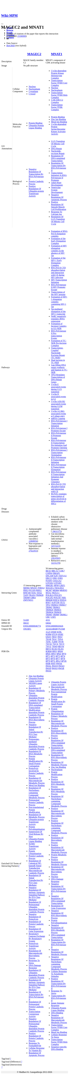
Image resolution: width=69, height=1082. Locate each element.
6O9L (59, 632)
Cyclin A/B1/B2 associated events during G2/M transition (58, 405)
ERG (55, 578)
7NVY (61, 644)
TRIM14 (54, 605)
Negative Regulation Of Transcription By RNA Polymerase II (36, 174)
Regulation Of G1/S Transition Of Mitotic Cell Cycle (58, 220)
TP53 (48, 605)
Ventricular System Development (57, 189)
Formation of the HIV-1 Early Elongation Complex (58, 261)
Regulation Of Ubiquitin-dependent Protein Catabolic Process (36, 974)
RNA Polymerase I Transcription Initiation (59, 423)
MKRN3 (63, 590)
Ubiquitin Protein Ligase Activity (36, 679)
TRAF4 (32, 595)
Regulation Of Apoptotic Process (36, 1054)
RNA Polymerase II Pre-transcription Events (58, 334)
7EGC (54, 639)
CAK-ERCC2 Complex (57, 101)
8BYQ (48, 649)
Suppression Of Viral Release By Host (36, 834)
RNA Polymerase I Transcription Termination (59, 452)
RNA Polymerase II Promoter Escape (58, 435)
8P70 (64, 654)
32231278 (55, 563)
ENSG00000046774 (32, 626)
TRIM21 (56, 607)
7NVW (49, 644)
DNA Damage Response (35, 966)
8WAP (48, 668)
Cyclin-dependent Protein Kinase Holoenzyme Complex (58, 74)
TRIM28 (39, 595)
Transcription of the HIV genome (58, 293)
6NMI (53, 632)
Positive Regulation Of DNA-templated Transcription (58, 741)
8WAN (55, 666)
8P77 (58, 659)
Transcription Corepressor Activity (34, 1014)
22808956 (33, 541)
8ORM (49, 651)
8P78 (63, 659)
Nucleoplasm (34, 89)
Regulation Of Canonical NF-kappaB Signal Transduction (35, 864)
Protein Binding (35, 123)
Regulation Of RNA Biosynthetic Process (37, 719)
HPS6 (56, 585)
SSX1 (33, 593)
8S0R (48, 663)
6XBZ (60, 634)
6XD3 (48, 637)
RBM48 (49, 600)
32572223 (55, 546)
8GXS (60, 649)
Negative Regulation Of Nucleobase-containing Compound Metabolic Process (59, 963)
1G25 (48, 632)
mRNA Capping (58, 418)
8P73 (58, 656)
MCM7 (49, 590)
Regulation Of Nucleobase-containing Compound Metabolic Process (37, 793)
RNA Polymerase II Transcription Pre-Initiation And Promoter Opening (59, 444)
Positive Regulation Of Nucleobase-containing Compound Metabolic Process (59, 827)
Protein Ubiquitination (35, 852)
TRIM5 (49, 614)
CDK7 (62, 571)
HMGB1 (49, 585)
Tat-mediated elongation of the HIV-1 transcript (58, 311)
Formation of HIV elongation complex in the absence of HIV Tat (59, 251)
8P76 (53, 659)
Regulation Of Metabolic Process (37, 815)
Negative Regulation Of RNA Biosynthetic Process (59, 914)
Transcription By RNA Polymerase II (58, 998)
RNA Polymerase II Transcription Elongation (58, 467)
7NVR (61, 641)
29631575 (56, 531)
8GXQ (55, 649)
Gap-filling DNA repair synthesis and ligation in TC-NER (59, 368)
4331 (48, 620)
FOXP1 (49, 580)
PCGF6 (32, 590)
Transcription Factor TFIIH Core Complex (59, 82)
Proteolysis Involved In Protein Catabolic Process (36, 772)
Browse (9, 30)
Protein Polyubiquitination (37, 828)
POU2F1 (58, 595)
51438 (26, 620)
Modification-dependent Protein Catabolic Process (36, 712)
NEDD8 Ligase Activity (35, 684)
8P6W (60, 651)
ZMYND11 (28, 600)
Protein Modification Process (56, 774)
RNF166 (27, 593)
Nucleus (32, 86)
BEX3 (48, 571)
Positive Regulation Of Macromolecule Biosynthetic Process (58, 813)
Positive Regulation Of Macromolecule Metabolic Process (59, 848)
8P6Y (53, 654)
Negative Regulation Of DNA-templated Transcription (58, 899)
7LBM (54, 641)
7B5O (54, 637)
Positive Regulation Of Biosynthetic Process (57, 839)
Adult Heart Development (57, 183)
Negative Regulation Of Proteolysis (35, 916)
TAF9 (25, 595)
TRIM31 (57, 610)
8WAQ (55, 668)
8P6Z (58, 654)
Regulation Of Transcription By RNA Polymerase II (58, 167)
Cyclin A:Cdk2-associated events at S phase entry (58, 413)
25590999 (21, 36)
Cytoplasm (33, 91)
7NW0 (55, 646)
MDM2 (26, 588)
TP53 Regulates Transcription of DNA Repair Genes (58, 378)
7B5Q (59, 637)
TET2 (62, 602)
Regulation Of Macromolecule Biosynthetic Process (35, 954)
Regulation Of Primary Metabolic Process (37, 690)
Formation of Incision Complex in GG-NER (58, 326)
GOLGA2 (57, 580)
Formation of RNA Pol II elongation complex (59, 233)
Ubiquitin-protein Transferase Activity (36, 821)
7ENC (48, 641)
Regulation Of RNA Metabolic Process (35, 753)
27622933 (33, 551)
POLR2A (50, 595)
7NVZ (48, 646)
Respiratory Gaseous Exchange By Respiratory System (37, 937)
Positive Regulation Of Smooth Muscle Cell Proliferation (58, 205)
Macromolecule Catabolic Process (36, 871)
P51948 (61, 629)
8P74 (63, 656)
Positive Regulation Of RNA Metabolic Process (58, 783)
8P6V (54, 651)
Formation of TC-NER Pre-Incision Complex (58, 343)
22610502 (55, 558)
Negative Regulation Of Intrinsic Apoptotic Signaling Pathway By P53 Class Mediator (37, 893)
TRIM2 (49, 607)
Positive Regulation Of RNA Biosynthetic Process (59, 732)
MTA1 (48, 593)
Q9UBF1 (27, 629)
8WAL (48, 666)
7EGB (48, 639)
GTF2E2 (49, 583)
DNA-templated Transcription (58, 936)
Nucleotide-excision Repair (58, 152)
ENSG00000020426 (54, 626)
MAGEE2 (59, 588)
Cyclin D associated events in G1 (58, 396)
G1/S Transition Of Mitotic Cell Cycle (58, 143)
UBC (48, 617)
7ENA (60, 639)
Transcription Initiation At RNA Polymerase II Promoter (59, 176)
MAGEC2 (34, 54)
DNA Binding (57, 1013)
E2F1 (56, 576)
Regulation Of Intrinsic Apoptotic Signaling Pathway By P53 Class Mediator (37, 985)
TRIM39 (57, 612)
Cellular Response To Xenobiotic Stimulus (59, 973)
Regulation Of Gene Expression (36, 930)
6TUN (54, 634)
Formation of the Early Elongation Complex (58, 241)
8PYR (63, 661)
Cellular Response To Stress (59, 1035)
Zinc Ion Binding (58, 119)
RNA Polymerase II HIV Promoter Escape (58, 287)
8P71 (48, 656)
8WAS (48, 671)
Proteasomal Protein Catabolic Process (36, 802)
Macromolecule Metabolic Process (59, 688)
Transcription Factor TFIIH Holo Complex (59, 95)
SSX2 (39, 593)
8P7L (53, 661)
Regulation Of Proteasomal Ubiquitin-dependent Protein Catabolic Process (36, 907)
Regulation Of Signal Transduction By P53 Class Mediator (36, 880)
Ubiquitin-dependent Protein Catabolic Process (36, 697)
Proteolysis (33, 943)
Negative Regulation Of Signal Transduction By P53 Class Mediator (36, 730)
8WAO (61, 666)
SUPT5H (55, 602)
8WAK (59, 663)
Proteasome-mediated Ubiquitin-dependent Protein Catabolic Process (36, 744)
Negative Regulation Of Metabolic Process (59, 952)
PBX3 (26, 590)
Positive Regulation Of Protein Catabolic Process (36, 1037)
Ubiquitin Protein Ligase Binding (36, 126)
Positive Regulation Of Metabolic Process (59, 862)
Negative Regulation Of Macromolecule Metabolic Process (59, 1019)
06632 (26, 623)
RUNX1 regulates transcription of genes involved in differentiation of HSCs (59, 499)
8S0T (53, 663)
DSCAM (49, 576)
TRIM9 (56, 614)
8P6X (48, 654)
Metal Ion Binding (59, 122)
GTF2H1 (58, 583)
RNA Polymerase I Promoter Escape (59, 429)
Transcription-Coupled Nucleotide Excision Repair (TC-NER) (58, 353)
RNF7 (48, 602)
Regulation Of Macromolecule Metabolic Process (37, 780)
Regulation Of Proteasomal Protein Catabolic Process (36, 1005)
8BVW (61, 646)
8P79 (48, 661)
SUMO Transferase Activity (34, 846)
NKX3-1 (55, 593)
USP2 (53, 617)
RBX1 (39, 590)
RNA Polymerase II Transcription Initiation (58, 459)
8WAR (61, 668)
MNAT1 (56, 54)
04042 (48, 623)
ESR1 (60, 578)
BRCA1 (55, 571)
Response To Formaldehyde (35, 1044)
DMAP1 (56, 573)
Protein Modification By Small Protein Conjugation (36, 762)
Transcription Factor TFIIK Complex (57, 107)
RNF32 (56, 600)
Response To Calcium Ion (56, 213)
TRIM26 (49, 610)
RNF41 (63, 600)
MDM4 (56, 590)
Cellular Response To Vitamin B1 (36, 1049)
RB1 (64, 597)
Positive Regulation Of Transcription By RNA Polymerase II (58, 984)
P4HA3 (41, 588)
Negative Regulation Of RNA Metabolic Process (58, 929)
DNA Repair (56, 148)
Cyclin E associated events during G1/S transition (58, 388)
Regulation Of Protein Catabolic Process (36, 924)
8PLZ (58, 661)
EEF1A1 (63, 576)
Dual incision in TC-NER (58, 361)
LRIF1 (62, 585)
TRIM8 (26, 597)
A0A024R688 (52, 629)
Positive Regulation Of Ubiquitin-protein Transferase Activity (36, 191)
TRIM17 (62, 605)
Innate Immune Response (57, 1004)
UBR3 (33, 597)
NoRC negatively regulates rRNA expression (58, 318)
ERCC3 (49, 578)
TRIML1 (63, 614)
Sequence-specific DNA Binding (59, 1048)
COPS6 (49, 573)
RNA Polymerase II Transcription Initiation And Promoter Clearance (58, 477)
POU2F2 (49, 597)
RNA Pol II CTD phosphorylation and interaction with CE (58, 488)
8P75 (48, 659)
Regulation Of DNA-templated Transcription (58, 158)
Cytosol (32, 94)
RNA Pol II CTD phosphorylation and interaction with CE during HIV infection (58, 273)
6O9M (48, 634)
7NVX (55, 644)
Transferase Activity (34, 947)
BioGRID (10, 45)
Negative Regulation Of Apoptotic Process (59, 197)
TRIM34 (49, 612)
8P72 (53, 656)
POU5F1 (58, 597)
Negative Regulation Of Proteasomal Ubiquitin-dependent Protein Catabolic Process (36, 1025)
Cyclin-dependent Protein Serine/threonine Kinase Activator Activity (58, 129)
